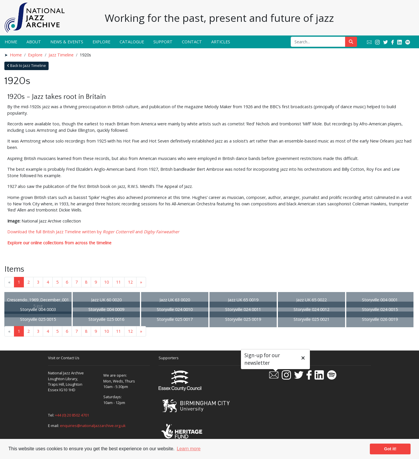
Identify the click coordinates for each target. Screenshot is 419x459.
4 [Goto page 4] (48, 282)
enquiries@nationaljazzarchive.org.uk (93, 425)
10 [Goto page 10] (106, 282)
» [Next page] (141, 282)
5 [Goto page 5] (57, 282)
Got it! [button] (390, 448)
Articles (220, 42)
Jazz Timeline (61, 55)
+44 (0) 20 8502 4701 (72, 415)
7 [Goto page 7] (76, 282)
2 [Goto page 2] (28, 282)
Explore (101, 42)
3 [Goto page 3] (38, 282)
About (33, 42)
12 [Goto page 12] (130, 282)
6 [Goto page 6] (67, 282)
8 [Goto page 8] (86, 282)
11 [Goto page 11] (118, 282)
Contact (192, 42)
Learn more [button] (188, 448)
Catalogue (132, 42)
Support (163, 42)
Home (11, 42)
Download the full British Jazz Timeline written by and (93, 231)
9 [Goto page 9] (96, 282)
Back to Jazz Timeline (26, 65)
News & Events (66, 42)
